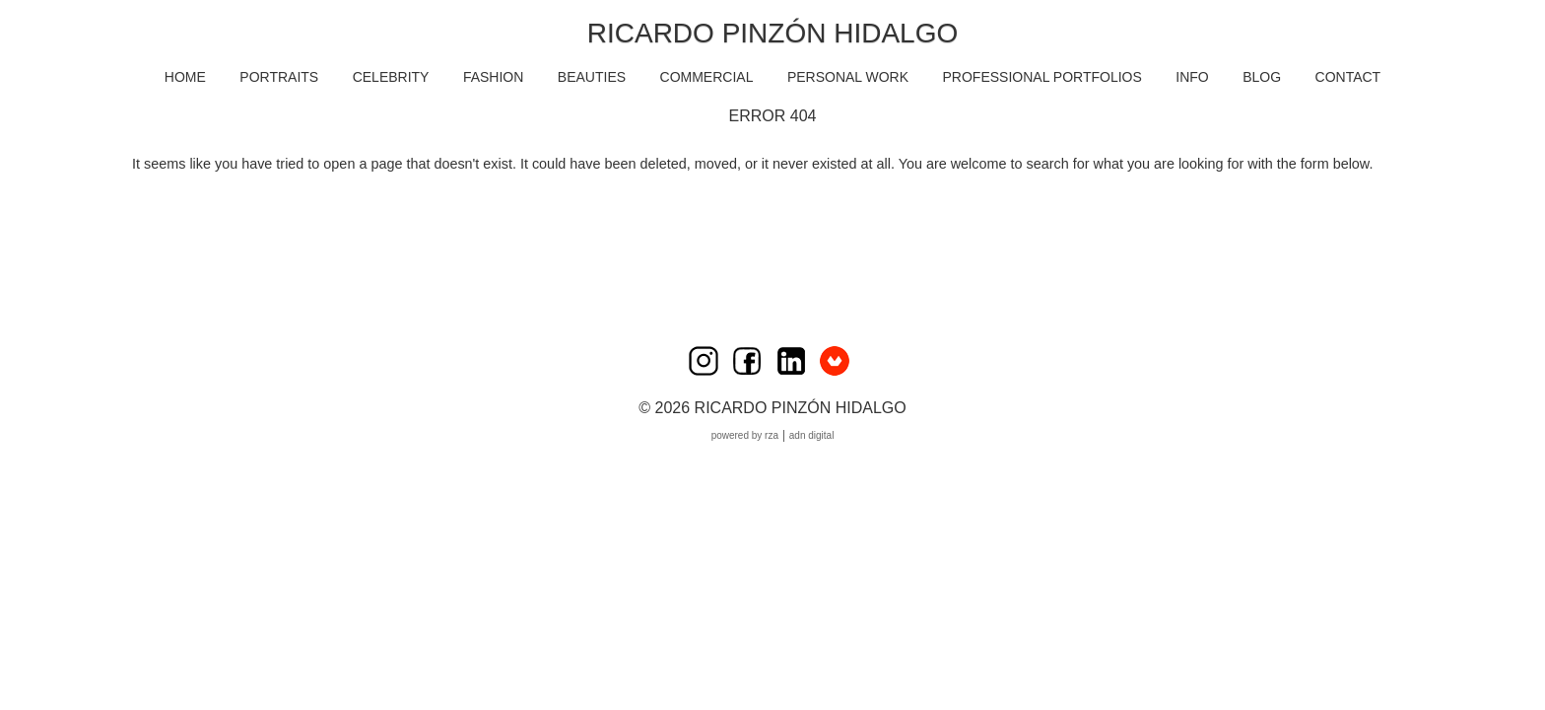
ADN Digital (812, 435)
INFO (1192, 77)
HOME (185, 77)
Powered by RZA (744, 435)
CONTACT (1348, 77)
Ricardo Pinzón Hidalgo (772, 33)
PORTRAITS (278, 77)
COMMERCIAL (707, 77)
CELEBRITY (391, 77)
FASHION (493, 77)
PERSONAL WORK (847, 77)
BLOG (1262, 77)
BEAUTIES (592, 77)
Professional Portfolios (1042, 77)
